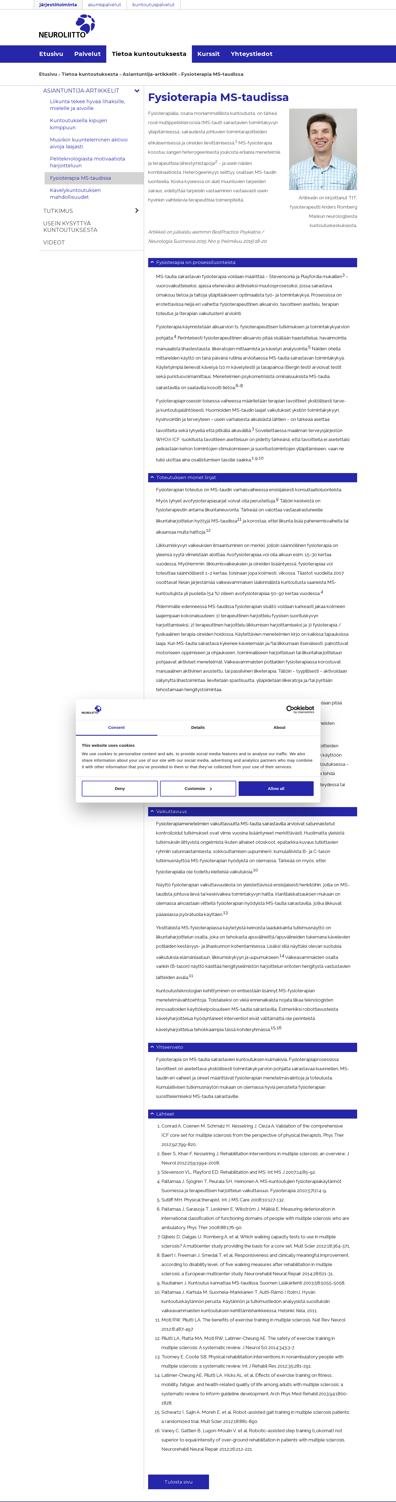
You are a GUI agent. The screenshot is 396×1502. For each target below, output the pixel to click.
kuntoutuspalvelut (153, 4)
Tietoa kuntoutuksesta (149, 54)
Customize (198, 788)
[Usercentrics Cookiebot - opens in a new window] (290, 710)
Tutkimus (93, 211)
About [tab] (280, 727)
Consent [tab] (116, 727)
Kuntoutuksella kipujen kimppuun (78, 124)
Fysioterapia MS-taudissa (80, 178)
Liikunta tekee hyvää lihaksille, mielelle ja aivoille (87, 105)
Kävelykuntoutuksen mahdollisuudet (75, 193)
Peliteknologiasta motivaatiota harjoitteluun (87, 162)
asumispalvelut (104, 4)
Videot (54, 242)
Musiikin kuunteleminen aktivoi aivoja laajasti (89, 143)
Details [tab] (198, 727)
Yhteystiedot (252, 54)
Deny (120, 788)
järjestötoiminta (58, 4)
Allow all (276, 788)
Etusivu (51, 54)
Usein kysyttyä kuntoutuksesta (70, 226)
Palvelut (87, 54)
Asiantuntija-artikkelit (150, 74)
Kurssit (208, 54)
